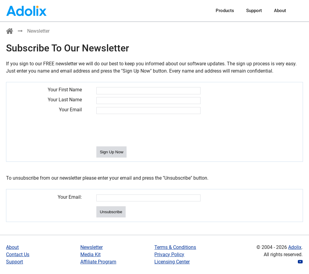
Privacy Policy (169, 254)
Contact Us (17, 254)
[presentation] (142, 130)
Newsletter (91, 247)
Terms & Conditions (175, 247)
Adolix (294, 247)
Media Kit (90, 254)
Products (225, 10)
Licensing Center (172, 262)
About (280, 10)
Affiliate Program (98, 262)
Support (254, 10)
